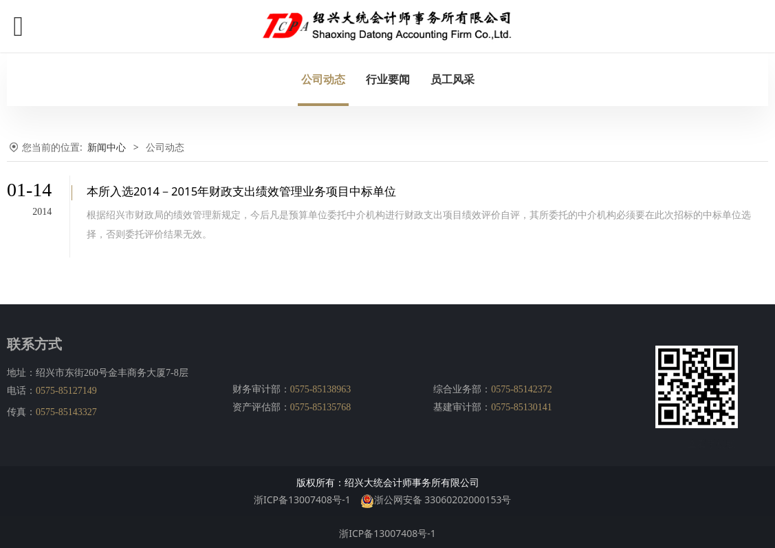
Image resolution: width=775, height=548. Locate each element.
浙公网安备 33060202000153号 (436, 497)
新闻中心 (106, 147)
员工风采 (452, 79)
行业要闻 (388, 79)
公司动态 (323, 79)
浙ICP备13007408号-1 (302, 497)
